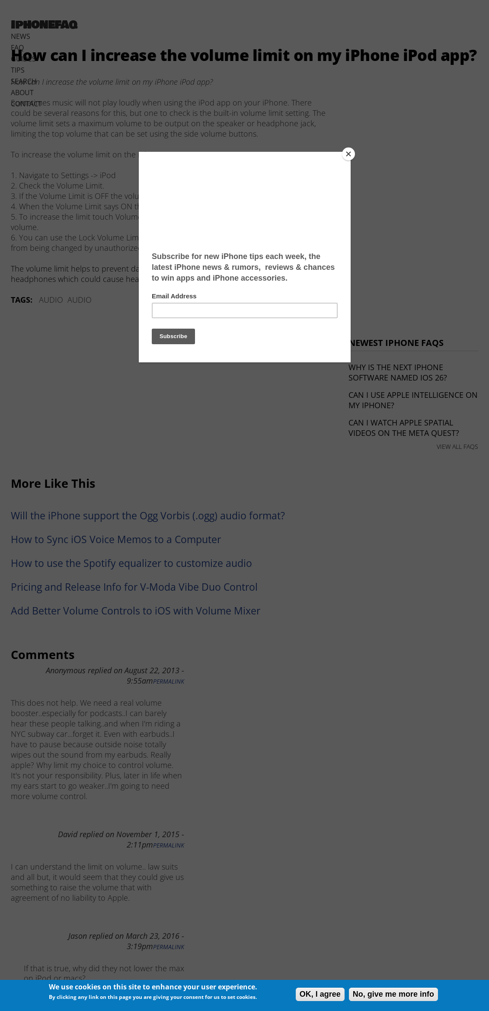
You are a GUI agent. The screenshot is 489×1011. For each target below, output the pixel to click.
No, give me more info (393, 994)
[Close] (348, 153)
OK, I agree (320, 994)
